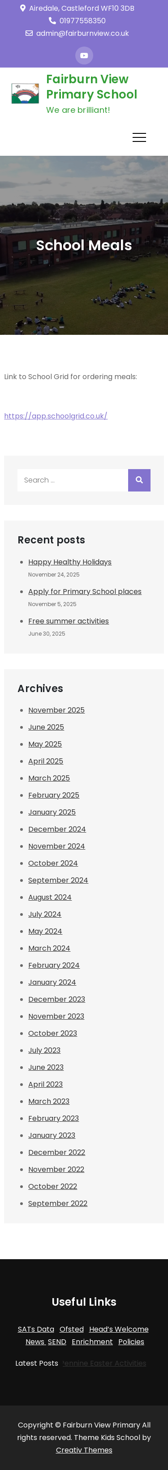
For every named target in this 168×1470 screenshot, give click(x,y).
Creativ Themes (84, 1450)
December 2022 (56, 1152)
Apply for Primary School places (85, 591)
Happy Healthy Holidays (70, 562)
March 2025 (49, 778)
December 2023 (56, 999)
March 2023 (48, 1101)
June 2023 (46, 1067)
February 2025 (53, 795)
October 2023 (52, 1033)
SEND (57, 1342)
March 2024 (49, 948)
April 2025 (45, 761)
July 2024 (44, 914)
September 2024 (58, 880)
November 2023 (56, 1016)
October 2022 (52, 1186)
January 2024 (52, 982)
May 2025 (45, 744)
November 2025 (56, 710)
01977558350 (77, 21)
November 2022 (56, 1169)
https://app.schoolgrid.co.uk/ (56, 416)
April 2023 (45, 1084)
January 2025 (52, 812)
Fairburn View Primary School (92, 87)
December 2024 (57, 829)
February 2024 (54, 965)
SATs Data (36, 1329)
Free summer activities (68, 621)
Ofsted (72, 1329)
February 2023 (53, 1118)
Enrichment (92, 1342)
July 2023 (44, 1050)
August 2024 (50, 897)
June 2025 (46, 727)
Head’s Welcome (119, 1329)
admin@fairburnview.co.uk (77, 33)
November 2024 (56, 846)
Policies (131, 1342)
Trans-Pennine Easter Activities (88, 1363)
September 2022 (57, 1203)
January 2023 (51, 1135)
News (36, 1342)
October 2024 (53, 863)
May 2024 (45, 931)
